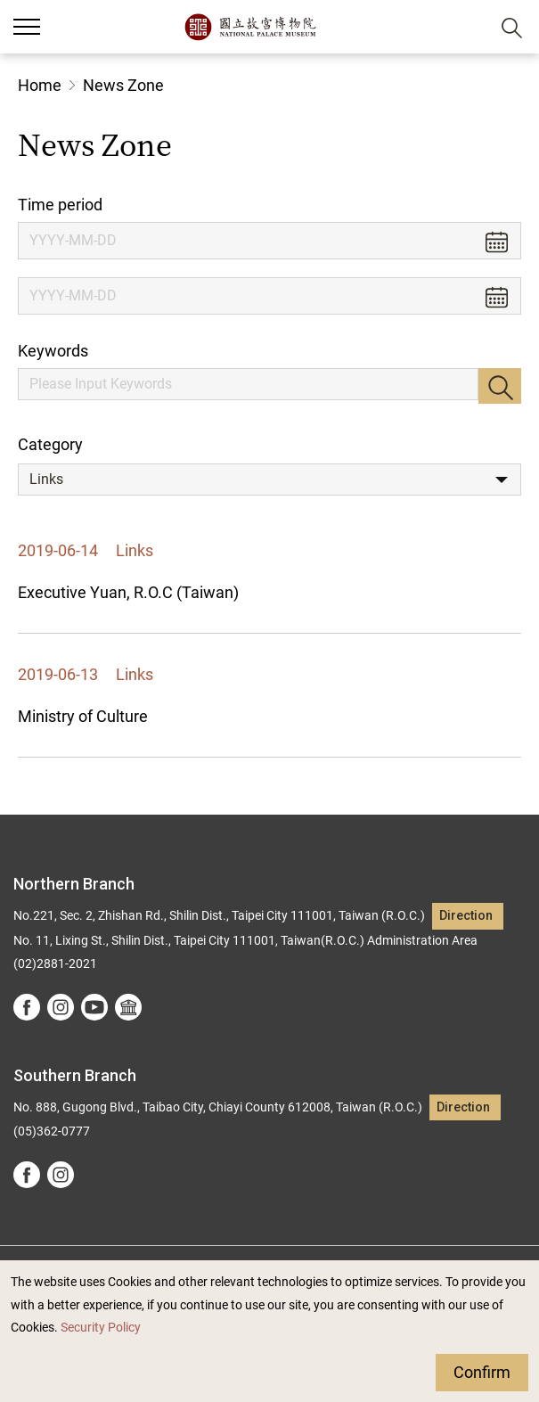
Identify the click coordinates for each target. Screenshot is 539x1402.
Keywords (53, 350)
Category (50, 444)
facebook (26, 1007)
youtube (94, 1007)
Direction (466, 915)
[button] (468, 27)
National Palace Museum (250, 26)
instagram (60, 1007)
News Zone (123, 85)
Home (39, 85)
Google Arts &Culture (128, 1007)
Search (499, 386)
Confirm (481, 1372)
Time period (60, 204)
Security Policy (101, 1327)
